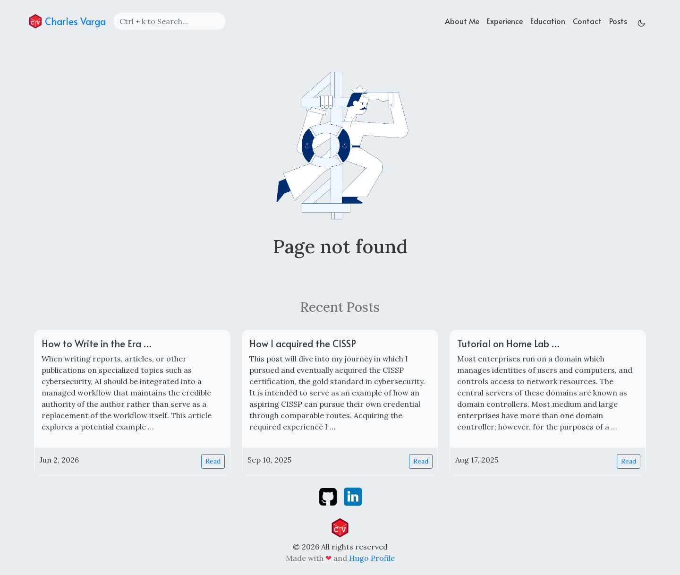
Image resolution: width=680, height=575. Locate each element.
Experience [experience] (505, 21)
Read (213, 461)
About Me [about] (462, 21)
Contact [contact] (587, 21)
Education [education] (547, 21)
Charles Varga (67, 21)
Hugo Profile (372, 558)
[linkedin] (353, 495)
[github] (329, 495)
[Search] (169, 21)
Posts (618, 21)
